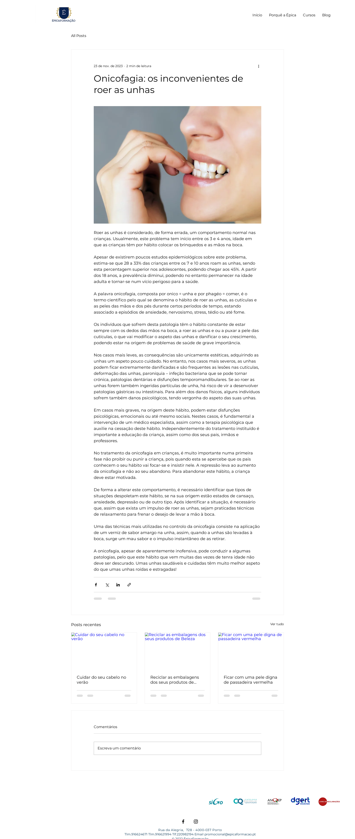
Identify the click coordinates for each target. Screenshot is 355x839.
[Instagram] (196, 821)
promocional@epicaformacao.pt (230, 834)
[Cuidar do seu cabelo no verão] (104, 651)
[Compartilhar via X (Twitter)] (107, 585)
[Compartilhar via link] (129, 585)
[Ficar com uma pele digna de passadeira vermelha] (251, 651)
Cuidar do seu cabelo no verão (101, 680)
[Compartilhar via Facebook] (96, 585)
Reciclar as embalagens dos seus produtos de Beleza (174, 680)
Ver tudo (277, 624)
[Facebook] (183, 821)
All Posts (78, 36)
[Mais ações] (258, 66)
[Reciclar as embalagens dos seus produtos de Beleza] (177, 651)
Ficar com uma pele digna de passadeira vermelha (250, 680)
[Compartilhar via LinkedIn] (118, 585)
